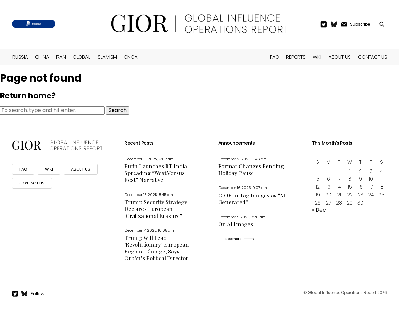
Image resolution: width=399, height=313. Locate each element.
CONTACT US (32, 183)
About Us (340, 56)
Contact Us (372, 56)
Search (118, 110)
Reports (295, 56)
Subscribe (360, 24)
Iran (61, 56)
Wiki (317, 56)
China (42, 56)
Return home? (28, 95)
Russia (20, 56)
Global (81, 56)
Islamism (107, 56)
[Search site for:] (52, 110)
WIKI (49, 169)
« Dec (319, 210)
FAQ (274, 56)
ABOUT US (80, 169)
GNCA (131, 56)
